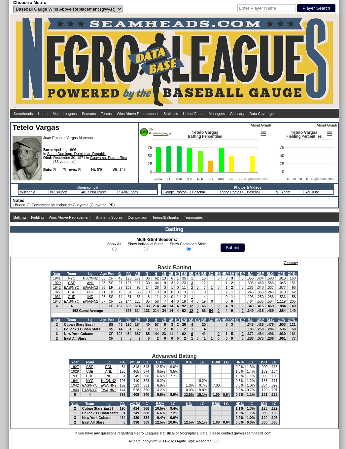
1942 (56, 287)
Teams (106, 114)
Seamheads (23, 114)
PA (128, 274)
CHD (71, 297)
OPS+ (292, 274)
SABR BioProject (93, 192)
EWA (86, 287)
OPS (281, 274)
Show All (114, 244)
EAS (67, 287)
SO (210, 274)
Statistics (170, 114)
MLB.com (283, 192)
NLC (86, 278)
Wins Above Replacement (137, 114)
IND (90, 297)
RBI (184, 274)
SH (231, 274)
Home (43, 114)
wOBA (135, 362)
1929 (56, 283)
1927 (56, 292)
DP (242, 274)
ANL (90, 283)
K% (189, 362)
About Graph (261, 125)
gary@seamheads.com (252, 433)
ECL (90, 292)
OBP (260, 274)
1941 (56, 278)
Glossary (237, 114)
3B (171, 274)
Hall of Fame (193, 114)
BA (250, 274)
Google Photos (174, 192)
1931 (56, 297)
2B (164, 274)
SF (237, 274)
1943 (56, 301)
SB (191, 274)
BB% (160, 362)
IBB (218, 274)
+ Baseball (197, 192)
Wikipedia (27, 192)
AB (137, 274)
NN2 (94, 278)
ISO (264, 362)
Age (103, 274)
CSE (71, 283)
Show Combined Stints (188, 244)
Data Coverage (261, 114)
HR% (240, 362)
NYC (71, 278)
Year (56, 274)
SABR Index (128, 192)
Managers (217, 114)
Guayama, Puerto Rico (108, 158)
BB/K (216, 362)
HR (177, 274)
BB (203, 274)
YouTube (312, 192)
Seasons (89, 114)
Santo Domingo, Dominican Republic (77, 154)
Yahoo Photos (230, 192)
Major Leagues (65, 114)
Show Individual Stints (145, 244)
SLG (270, 274)
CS (197, 274)
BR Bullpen (58, 192)
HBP (225, 274)
